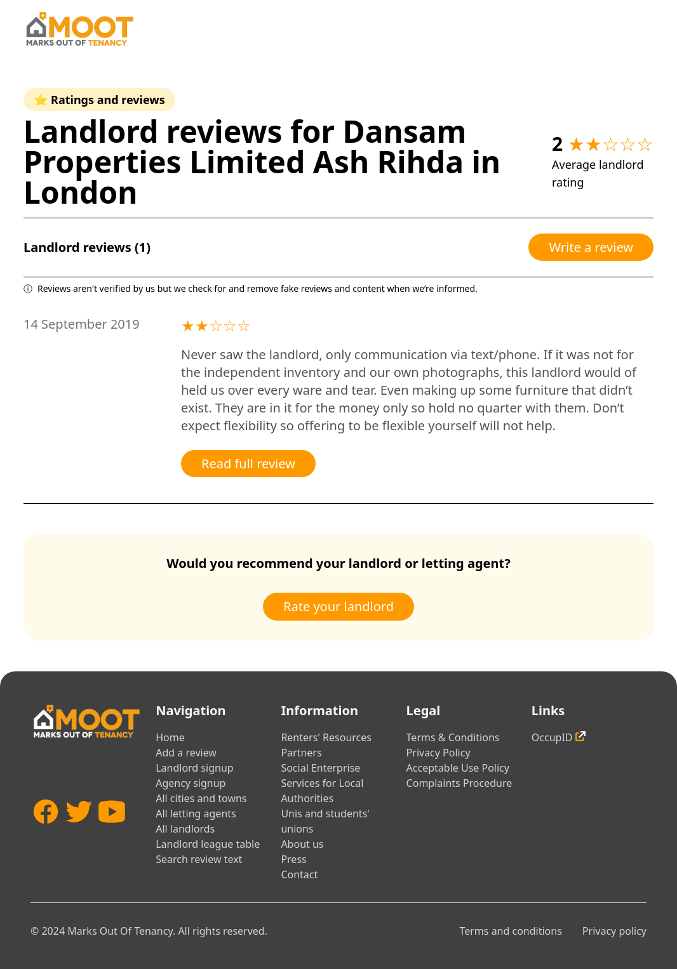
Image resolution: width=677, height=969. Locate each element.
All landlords (185, 829)
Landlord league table (208, 844)
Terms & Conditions (453, 737)
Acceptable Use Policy (457, 768)
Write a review (591, 247)
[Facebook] (45, 834)
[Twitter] (79, 834)
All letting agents (196, 814)
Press (293, 859)
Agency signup (190, 783)
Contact (299, 874)
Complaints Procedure (459, 783)
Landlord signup (194, 768)
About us (302, 844)
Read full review (248, 463)
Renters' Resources (326, 737)
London (80, 192)
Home (170, 737)
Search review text (199, 859)
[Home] (79, 29)
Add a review (186, 753)
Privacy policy (614, 931)
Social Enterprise (320, 768)
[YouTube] (112, 834)
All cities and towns (201, 798)
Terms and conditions (510, 931)
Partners (301, 753)
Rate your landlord (338, 606)
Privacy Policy (438, 753)
